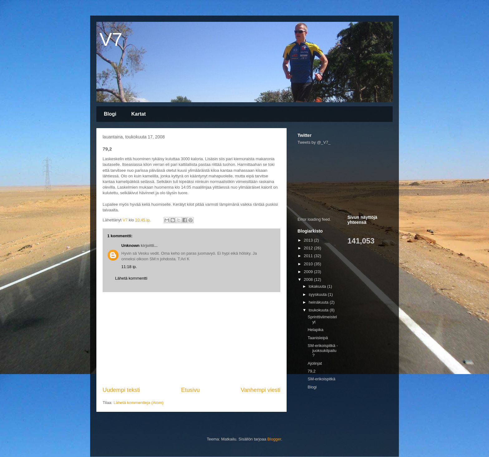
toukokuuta (319, 310)
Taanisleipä (317, 337)
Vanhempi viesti (260, 390)
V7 (110, 39)
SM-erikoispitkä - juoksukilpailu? (322, 350)
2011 (309, 255)
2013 (309, 240)
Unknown (130, 245)
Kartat (138, 114)
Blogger (274, 439)
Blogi (110, 114)
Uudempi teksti (121, 390)
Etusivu (190, 390)
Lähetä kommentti (131, 278)
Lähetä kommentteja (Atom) (138, 402)
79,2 (311, 371)
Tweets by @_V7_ (314, 142)
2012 (309, 248)
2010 (309, 264)
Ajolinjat (314, 363)
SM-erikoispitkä (321, 379)
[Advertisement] (191, 339)
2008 (309, 279)
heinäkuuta (319, 302)
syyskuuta (318, 294)
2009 (309, 271)
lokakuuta (318, 286)
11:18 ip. (129, 266)
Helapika (315, 329)
